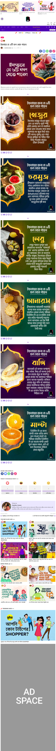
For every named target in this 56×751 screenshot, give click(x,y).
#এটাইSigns (27, 32)
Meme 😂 (34, 32)
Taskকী (38, 30)
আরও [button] (3, 30)
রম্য (4, 27)
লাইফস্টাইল (13, 27)
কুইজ (8, 27)
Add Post (52, 29)
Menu (2, 18)
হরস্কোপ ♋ (21, 32)
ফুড (18, 27)
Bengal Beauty (36, 27)
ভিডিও (26, 27)
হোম (1, 27)
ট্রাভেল (22, 27)
